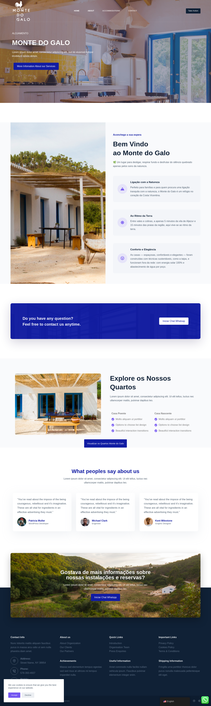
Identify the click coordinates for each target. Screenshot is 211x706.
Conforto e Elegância (143, 249)
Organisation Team (119, 647)
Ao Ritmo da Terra (141, 215)
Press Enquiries (117, 651)
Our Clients (66, 647)
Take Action (193, 11)
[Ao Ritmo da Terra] (122, 222)
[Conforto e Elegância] (122, 258)
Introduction (115, 643)
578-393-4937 (27, 673)
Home (76, 11)
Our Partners (67, 651)
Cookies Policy (166, 647)
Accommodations (111, 11)
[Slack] (199, 701)
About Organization (70, 643)
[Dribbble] (194, 701)
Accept (14, 695)
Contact (132, 11)
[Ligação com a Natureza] (122, 189)
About (91, 11)
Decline (28, 695)
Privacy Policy (166, 643)
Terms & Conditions (169, 651)
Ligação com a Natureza (145, 182)
